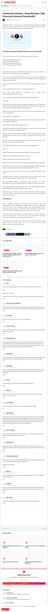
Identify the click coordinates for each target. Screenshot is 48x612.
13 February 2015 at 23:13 (11, 339)
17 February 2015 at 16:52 (11, 414)
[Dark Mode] (43, 2)
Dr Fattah (9, 315)
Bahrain (8, 390)
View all (43, 240)
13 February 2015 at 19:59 (11, 317)
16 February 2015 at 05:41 (11, 391)
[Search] (46, 2)
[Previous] (44, 5)
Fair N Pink (9, 497)
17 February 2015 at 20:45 (11, 431)
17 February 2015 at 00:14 (11, 404)
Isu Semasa (9, 10)
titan (7, 283)
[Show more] (31, 234)
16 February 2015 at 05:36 (11, 381)
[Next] (46, 5)
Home (4, 10)
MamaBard (9, 366)
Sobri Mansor (10, 413)
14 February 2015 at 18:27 (11, 355)
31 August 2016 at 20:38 (11, 499)
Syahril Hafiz (10, 442)
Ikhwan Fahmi (10, 326)
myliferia (8, 483)
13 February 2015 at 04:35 (11, 304)
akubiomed (9, 353)
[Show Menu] (2, 2)
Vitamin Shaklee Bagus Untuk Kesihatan (33, 562)
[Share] (44, 20)
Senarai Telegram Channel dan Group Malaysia (20, 5)
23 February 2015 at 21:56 (11, 473)
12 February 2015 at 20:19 (11, 284)
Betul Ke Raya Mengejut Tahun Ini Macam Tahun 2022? (34, 254)
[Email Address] (24, 580)
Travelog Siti (9, 402)
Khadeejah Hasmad (12, 456)
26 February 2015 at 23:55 (11, 485)
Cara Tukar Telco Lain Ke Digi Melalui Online (35, 546)
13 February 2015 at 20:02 (11, 327)
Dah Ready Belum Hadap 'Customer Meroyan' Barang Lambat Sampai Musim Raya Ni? (12, 255)
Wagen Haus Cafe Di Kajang (10, 561)
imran (8, 379)
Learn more (32, 606)
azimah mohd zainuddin (13, 303)
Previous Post (5, 528)
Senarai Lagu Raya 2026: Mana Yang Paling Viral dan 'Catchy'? (12, 271)
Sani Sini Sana (10, 430)
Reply (4, 298)
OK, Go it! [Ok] (5, 609)
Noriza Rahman (10, 338)
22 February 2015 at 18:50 (11, 457)
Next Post (43, 528)
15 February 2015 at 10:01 (11, 367)
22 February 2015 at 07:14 (11, 443)
